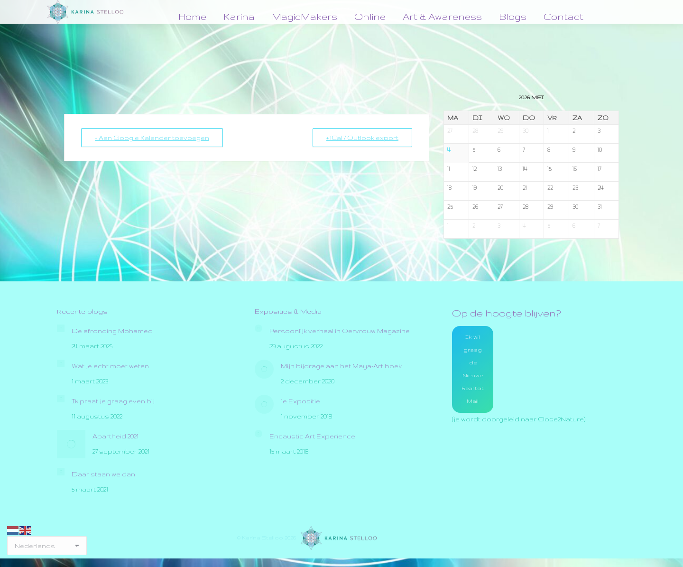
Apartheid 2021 (115, 436)
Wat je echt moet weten (110, 366)
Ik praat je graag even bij (113, 401)
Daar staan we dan (103, 474)
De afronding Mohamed (112, 330)
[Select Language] (47, 545)
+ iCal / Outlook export (362, 137)
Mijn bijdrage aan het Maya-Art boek (341, 366)
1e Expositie (300, 401)
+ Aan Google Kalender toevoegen (152, 137)
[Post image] (61, 328)
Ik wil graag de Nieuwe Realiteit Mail (472, 369)
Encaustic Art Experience (312, 436)
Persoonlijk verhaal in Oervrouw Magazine (339, 330)
